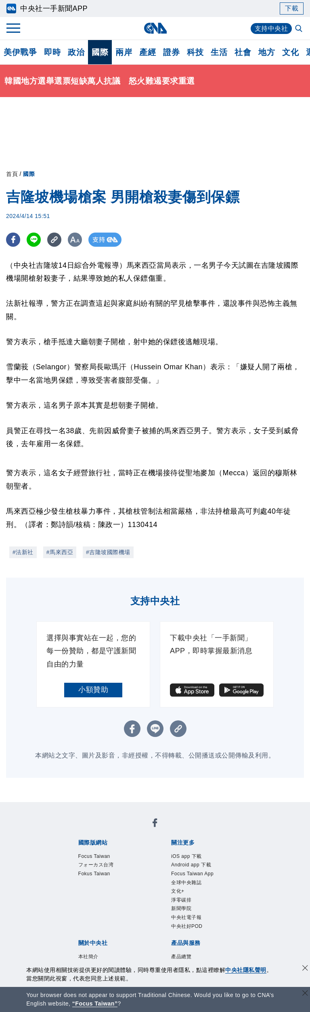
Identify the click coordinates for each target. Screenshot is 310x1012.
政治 (76, 52)
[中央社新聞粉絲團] (155, 824)
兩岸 (123, 52)
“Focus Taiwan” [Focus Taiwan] (95, 1003)
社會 (243, 52)
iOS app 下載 (186, 856)
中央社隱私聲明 (245, 970)
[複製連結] (54, 240)
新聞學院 (181, 908)
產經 (147, 52)
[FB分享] (13, 240)
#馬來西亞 (59, 552)
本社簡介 (88, 956)
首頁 (12, 174)
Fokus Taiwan (94, 874)
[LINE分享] (34, 240)
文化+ (177, 891)
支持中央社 (271, 28)
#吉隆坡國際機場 (108, 552)
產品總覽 (181, 956)
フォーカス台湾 (96, 865)
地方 (266, 52)
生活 (219, 52)
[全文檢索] (299, 29)
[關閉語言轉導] (305, 994)
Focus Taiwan (94, 856)
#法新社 (23, 552)
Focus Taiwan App (192, 874)
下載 (291, 8)
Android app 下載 (191, 865)
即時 (52, 52)
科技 (195, 52)
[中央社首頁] (155, 28)
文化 (290, 52)
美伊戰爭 (20, 52)
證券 (171, 52)
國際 (100, 52)
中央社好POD (187, 926)
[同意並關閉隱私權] (305, 969)
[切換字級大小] (75, 240)
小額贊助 (93, 690)
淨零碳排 (181, 900)
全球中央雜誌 (186, 882)
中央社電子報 (186, 917)
